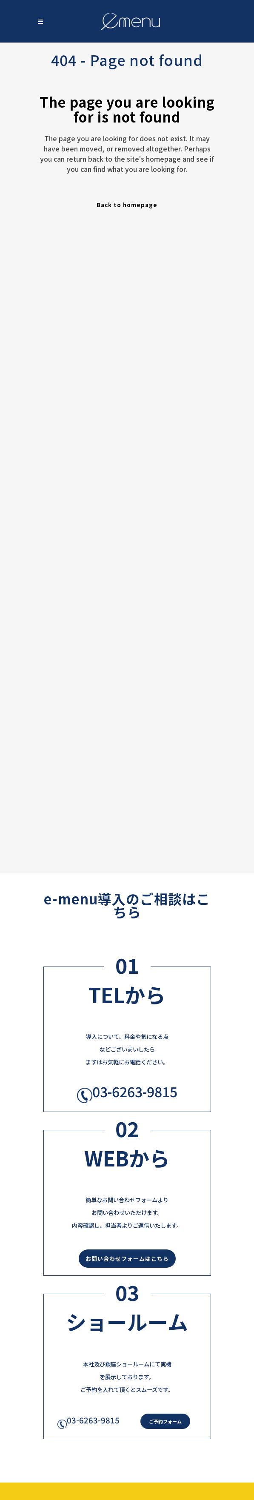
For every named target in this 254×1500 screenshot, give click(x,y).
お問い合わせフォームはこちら (127, 1259)
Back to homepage (127, 205)
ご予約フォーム (165, 1421)
